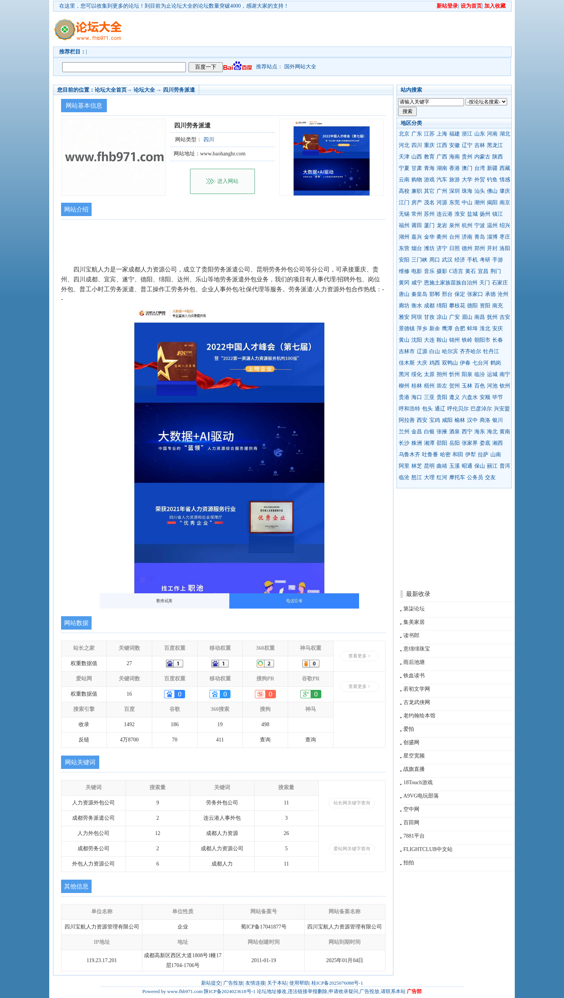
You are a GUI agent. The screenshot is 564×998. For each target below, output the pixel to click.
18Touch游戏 (418, 782)
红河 (442, 477)
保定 (459, 294)
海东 (479, 431)
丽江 (492, 466)
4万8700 (129, 740)
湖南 (442, 168)
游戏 (429, 179)
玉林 (467, 386)
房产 (416, 202)
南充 (497, 305)
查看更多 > (359, 656)
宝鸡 (434, 420)
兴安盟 (502, 409)
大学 (467, 179)
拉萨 (483, 454)
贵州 (467, 157)
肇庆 (505, 191)
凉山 (442, 317)
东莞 (454, 202)
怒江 (416, 477)
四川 (416, 145)
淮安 (459, 214)
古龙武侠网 (416, 702)
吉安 (505, 317)
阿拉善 (407, 420)
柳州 (404, 386)
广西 (442, 157)
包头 (427, 409)
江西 (442, 145)
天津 (404, 157)
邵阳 (442, 443)
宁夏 (404, 168)
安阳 (404, 260)
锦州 (454, 340)
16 (129, 694)
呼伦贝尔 (458, 409)
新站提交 (211, 983)
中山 (467, 202)
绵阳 (442, 305)
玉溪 (454, 466)
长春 (497, 340)
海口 (416, 397)
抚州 (492, 317)
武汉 (447, 260)
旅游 (454, 179)
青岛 (479, 237)
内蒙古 (482, 157)
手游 (497, 260)
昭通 (467, 466)
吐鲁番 (430, 454)
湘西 (497, 443)
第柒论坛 (414, 609)
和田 (458, 454)
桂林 (416, 386)
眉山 (467, 317)
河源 (442, 202)
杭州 (467, 225)
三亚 (429, 397)
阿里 (404, 466)
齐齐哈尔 (470, 351)
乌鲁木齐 (409, 454)
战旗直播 (414, 769)
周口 (434, 260)
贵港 (404, 397)
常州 (416, 214)
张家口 (475, 294)
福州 (404, 225)
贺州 (454, 386)
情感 (505, 179)
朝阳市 (482, 340)
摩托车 (457, 477)
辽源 (422, 351)
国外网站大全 (300, 66)
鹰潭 (447, 328)
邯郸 (434, 294)
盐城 (472, 214)
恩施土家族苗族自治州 (450, 283)
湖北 (505, 134)
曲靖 (442, 466)
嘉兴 (416, 237)
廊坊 (404, 305)
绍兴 (505, 225)
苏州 (429, 214)
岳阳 (454, 443)
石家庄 (500, 283)
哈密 (445, 454)
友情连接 (255, 983)
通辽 (440, 409)
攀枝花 (457, 305)
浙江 (467, 134)
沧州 (503, 294)
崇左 (442, 386)
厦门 (429, 225)
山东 (479, 134)
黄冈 (404, 283)
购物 (416, 179)
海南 (454, 157)
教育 (429, 157)
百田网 (411, 822)
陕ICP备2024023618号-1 (229, 991)
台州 (454, 237)
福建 (454, 134)
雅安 (404, 317)
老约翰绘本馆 (419, 716)
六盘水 (470, 397)
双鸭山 (450, 363)
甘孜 (429, 317)
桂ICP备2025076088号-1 (337, 983)
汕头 (479, 191)
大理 (429, 477)
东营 (404, 248)
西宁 (467, 431)
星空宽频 (414, 756)
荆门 (495, 271)
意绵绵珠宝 (416, 649)
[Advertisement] (326, 29)
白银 (429, 431)
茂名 (429, 202)
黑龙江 (495, 145)
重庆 (429, 145)
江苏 (429, 134)
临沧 (404, 477)
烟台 (416, 248)
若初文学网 (416, 689)
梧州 (429, 386)
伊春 (465, 363)
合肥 (459, 328)
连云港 (445, 214)
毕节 (497, 397)
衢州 (442, 237)
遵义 (454, 397)
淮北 (485, 328)
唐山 (404, 294)
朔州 (442, 374)
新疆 (492, 168)
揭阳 (492, 202)
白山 (434, 351)
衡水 (416, 305)
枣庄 (505, 237)
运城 (492, 374)
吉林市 (407, 351)
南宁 (505, 374)
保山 (479, 466)
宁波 (479, 225)
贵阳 (442, 397)
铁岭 (467, 340)
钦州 (505, 386)
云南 (404, 179)
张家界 (470, 443)
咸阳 (447, 420)
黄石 (470, 271)
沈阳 (416, 340)
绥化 (416, 374)
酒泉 (454, 431)
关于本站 (277, 983)
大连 (429, 340)
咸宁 (416, 283)
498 (265, 724)
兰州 (404, 431)
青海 (429, 168)
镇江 (497, 214)
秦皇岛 (419, 294)
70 (174, 740)
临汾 (479, 374)
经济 (459, 260)
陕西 (497, 157)
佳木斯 (407, 363)
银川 (497, 420)
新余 (434, 328)
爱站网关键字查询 (352, 848)
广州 (442, 191)
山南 (495, 454)
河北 (404, 145)
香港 (454, 168)
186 (175, 724)
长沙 (404, 443)
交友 (490, 477)
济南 (467, 237)
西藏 (505, 168)
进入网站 (227, 181)
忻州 (454, 374)
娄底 (485, 443)
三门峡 (419, 260)
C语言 (456, 271)
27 (129, 663)
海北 (492, 431)
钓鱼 (492, 179)
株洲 (416, 443)
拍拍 (408, 863)
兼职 (416, 191)
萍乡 (422, 328)
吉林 (479, 145)
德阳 (472, 305)
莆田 (416, 225)
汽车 (442, 179)
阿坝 (416, 317)
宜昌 (483, 271)
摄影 (442, 271)
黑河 (404, 374)
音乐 (429, 271)
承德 (490, 294)
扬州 (485, 214)
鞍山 (442, 340)
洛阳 (505, 248)
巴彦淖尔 (481, 409)
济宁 (442, 248)
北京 (404, 134)
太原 (429, 374)
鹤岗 (495, 363)
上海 (442, 134)
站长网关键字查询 (352, 803)
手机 (472, 260)
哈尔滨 (450, 351)
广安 (454, 317)
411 (220, 740)
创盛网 (411, 742)
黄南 (505, 431)
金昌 (416, 431)
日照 (454, 248)
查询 (265, 740)
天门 (484, 283)
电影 (416, 271)
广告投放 (233, 983)
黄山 (404, 340)
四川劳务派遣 (179, 90)
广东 (416, 134)
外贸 (479, 179)
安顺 (485, 397)
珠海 (467, 191)
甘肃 (416, 168)
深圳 (454, 191)
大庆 (422, 363)
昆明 (429, 466)
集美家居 (414, 622)
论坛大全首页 (111, 90)
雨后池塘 (414, 662)
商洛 (485, 420)
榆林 (459, 420)
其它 (429, 191)
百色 (479, 386)
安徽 (454, 145)
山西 (416, 157)
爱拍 (408, 729)
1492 (129, 724)
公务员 (475, 477)
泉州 (454, 225)
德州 (467, 248)
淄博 (492, 237)
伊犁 (470, 454)
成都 (429, 305)
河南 (492, 134)
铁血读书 (414, 675)
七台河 (480, 363)
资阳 (485, 305)
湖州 (404, 237)
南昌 (479, 317)
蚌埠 (472, 328)
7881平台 (414, 836)
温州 (492, 225)
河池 (492, 386)
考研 (485, 260)
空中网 (411, 809)
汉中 (472, 420)
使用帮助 (299, 983)
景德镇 (407, 328)
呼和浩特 (409, 409)
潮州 (479, 202)
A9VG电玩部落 (421, 796)
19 (220, 724)
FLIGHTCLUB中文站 (428, 849)
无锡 (404, 214)
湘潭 (429, 443)
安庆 (497, 328)
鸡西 (434, 363)
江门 (404, 202)
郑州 (479, 248)
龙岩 (442, 225)
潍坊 (429, 248)
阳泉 (467, 374)
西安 (422, 420)
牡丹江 (491, 351)
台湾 (479, 168)
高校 (404, 191)
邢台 (447, 294)
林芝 (416, 466)
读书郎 (411, 635)
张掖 (442, 431)
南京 (505, 202)
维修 (404, 271)
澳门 (467, 168)
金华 (429, 237)
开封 (492, 248)
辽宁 (467, 145)
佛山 (492, 191)
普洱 (505, 466)
